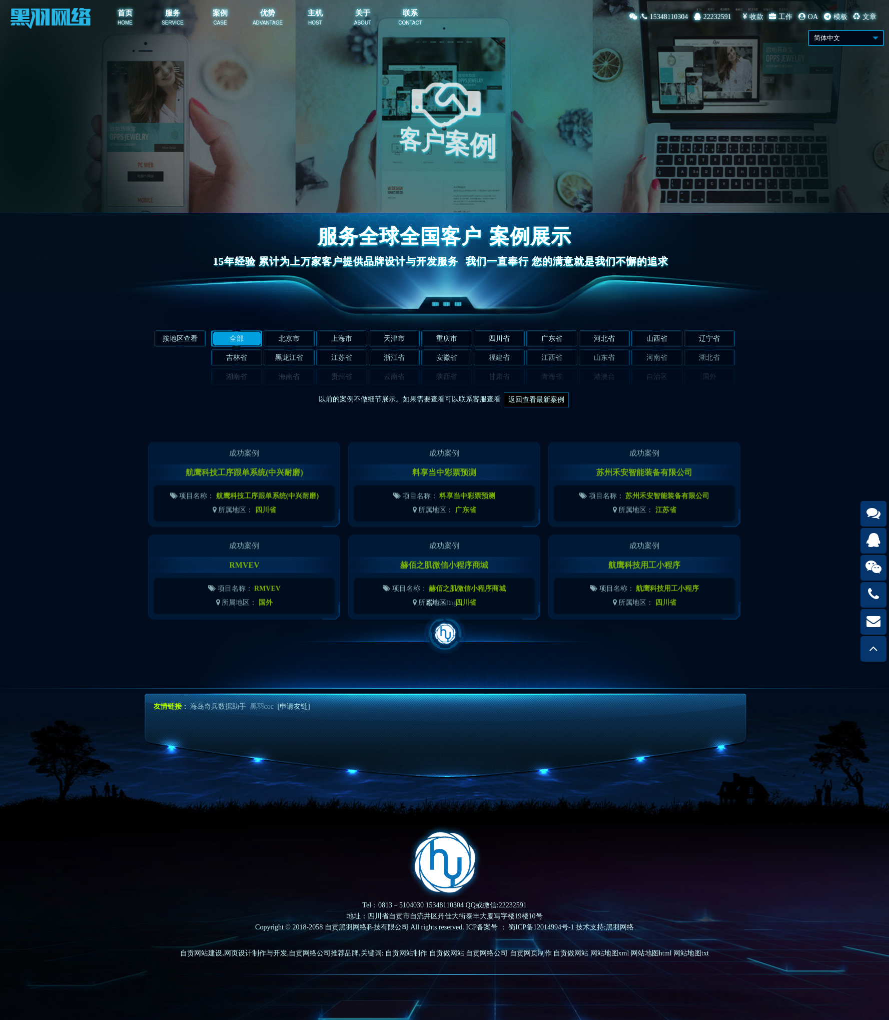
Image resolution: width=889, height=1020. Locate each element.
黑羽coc (262, 706)
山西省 (656, 338)
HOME (125, 23)
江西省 (551, 357)
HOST (315, 23)
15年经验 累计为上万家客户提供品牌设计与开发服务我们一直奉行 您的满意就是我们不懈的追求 (444, 261)
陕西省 (446, 376)
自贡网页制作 (531, 953)
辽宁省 (709, 338)
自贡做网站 (446, 953)
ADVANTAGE (268, 23)
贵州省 (341, 376)
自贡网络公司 (487, 953)
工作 (780, 17)
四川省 (499, 338)
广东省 (551, 338)
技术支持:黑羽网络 (605, 927)
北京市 (289, 338)
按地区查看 (180, 338)
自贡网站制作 (406, 953)
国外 (709, 376)
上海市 (341, 338)
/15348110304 (658, 17)
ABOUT (362, 23)
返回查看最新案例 (536, 399)
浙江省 (394, 357)
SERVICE (173, 23)
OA (808, 17)
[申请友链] (293, 706)
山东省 (604, 357)
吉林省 (236, 357)
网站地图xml (609, 953)
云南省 (394, 376)
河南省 (656, 357)
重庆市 (446, 338)
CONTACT (410, 23)
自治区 (656, 376)
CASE (220, 23)
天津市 (394, 338)
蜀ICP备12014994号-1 (541, 927)
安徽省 (446, 357)
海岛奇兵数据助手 (218, 706)
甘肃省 (499, 376)
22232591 (712, 17)
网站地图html (651, 953)
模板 (835, 17)
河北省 (604, 338)
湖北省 (709, 357)
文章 (864, 17)
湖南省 (236, 376)
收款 (753, 17)
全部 (237, 338)
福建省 (499, 357)
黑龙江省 (289, 357)
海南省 (289, 376)
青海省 (551, 376)
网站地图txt (691, 953)
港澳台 (604, 376)
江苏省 (341, 357)
